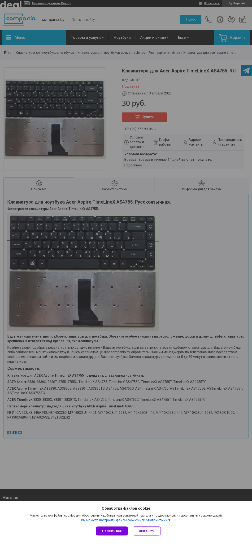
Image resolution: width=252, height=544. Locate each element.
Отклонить (147, 531)
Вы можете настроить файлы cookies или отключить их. (124, 520)
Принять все (112, 531)
